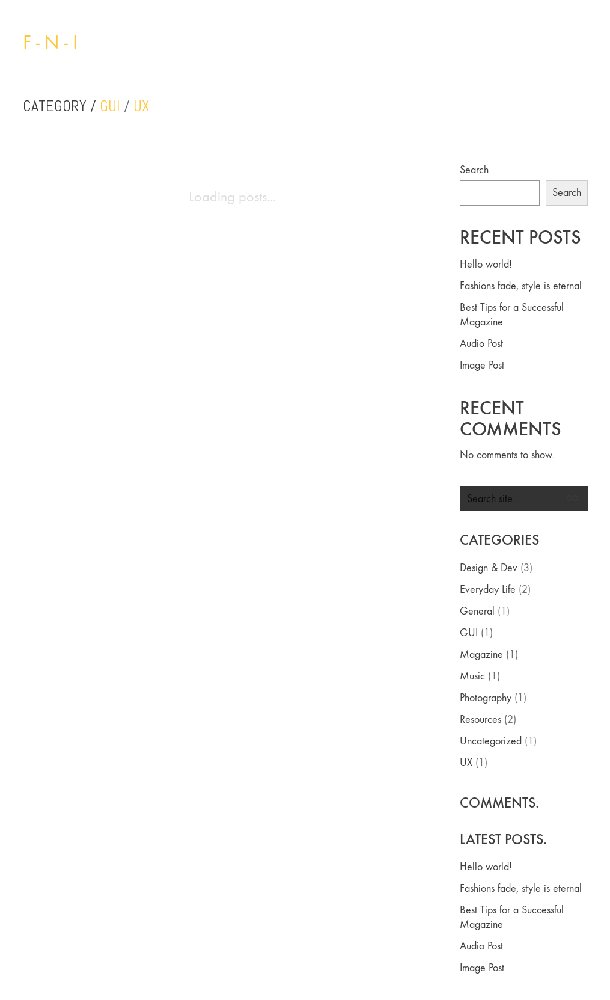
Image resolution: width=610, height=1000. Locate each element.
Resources (480, 719)
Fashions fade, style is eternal (521, 286)
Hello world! (486, 264)
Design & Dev (488, 568)
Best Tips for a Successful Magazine (512, 314)
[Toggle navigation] (581, 42)
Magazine (481, 654)
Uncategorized (491, 741)
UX (141, 106)
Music (472, 676)
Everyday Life (488, 589)
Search (474, 170)
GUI (110, 106)
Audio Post (481, 343)
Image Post (482, 365)
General (477, 611)
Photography (485, 698)
